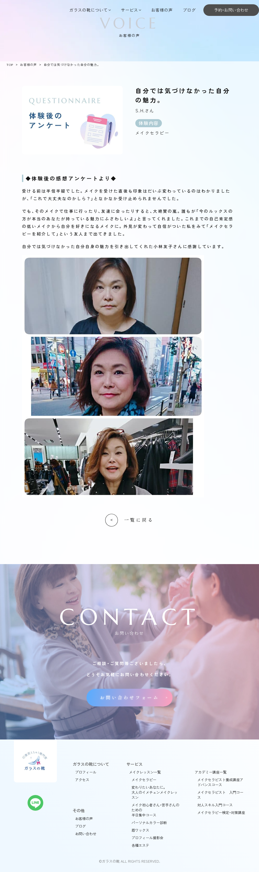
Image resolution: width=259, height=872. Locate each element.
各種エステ (140, 845)
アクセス (82, 779)
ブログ (189, 10)
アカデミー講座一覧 (211, 772)
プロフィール (85, 772)
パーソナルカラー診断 (149, 822)
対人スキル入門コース (215, 804)
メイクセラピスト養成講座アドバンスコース (220, 782)
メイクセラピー (144, 779)
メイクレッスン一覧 (145, 772)
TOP (10, 65)
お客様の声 (162, 10)
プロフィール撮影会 (147, 837)
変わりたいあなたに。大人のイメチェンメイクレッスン (155, 792)
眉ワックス (140, 830)
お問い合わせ (85, 833)
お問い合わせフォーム (129, 698)
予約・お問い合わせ (231, 10)
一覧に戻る (139, 520)
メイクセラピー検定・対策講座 (221, 812)
